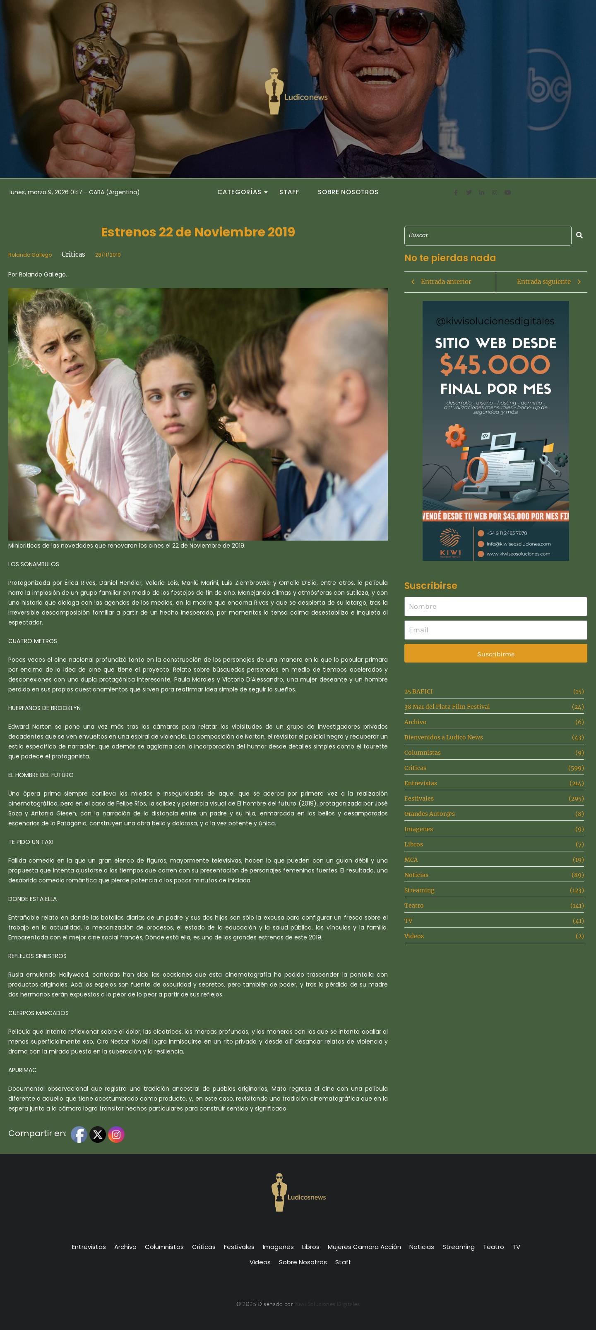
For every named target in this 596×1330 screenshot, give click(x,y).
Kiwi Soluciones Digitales (327, 1303)
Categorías (241, 192)
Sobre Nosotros (348, 192)
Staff (289, 192)
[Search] (488, 235)
